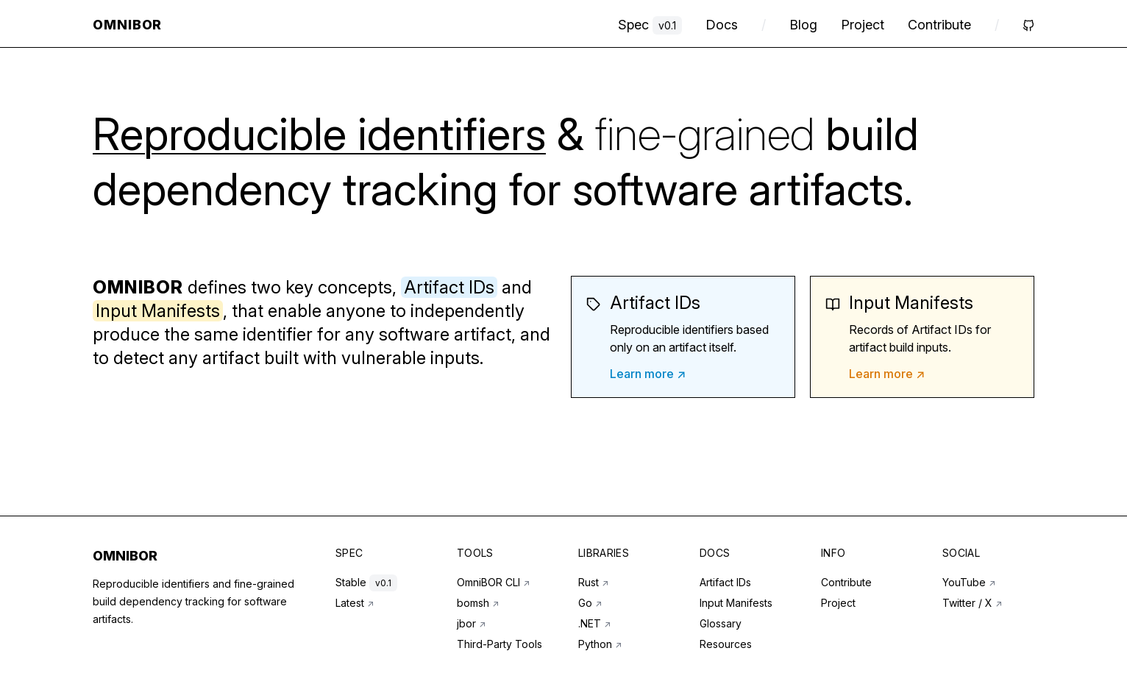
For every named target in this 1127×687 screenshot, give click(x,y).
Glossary (721, 623)
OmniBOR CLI (493, 582)
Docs (721, 24)
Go (590, 603)
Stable (366, 582)
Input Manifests (736, 603)
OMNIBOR (125, 555)
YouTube (968, 582)
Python (600, 644)
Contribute (939, 24)
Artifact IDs (725, 582)
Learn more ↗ (648, 373)
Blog (803, 24)
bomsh (478, 603)
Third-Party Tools (499, 644)
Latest (354, 603)
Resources (726, 644)
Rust (593, 582)
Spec (650, 24)
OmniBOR (127, 24)
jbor (471, 623)
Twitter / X (972, 603)
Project (862, 24)
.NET (594, 623)
